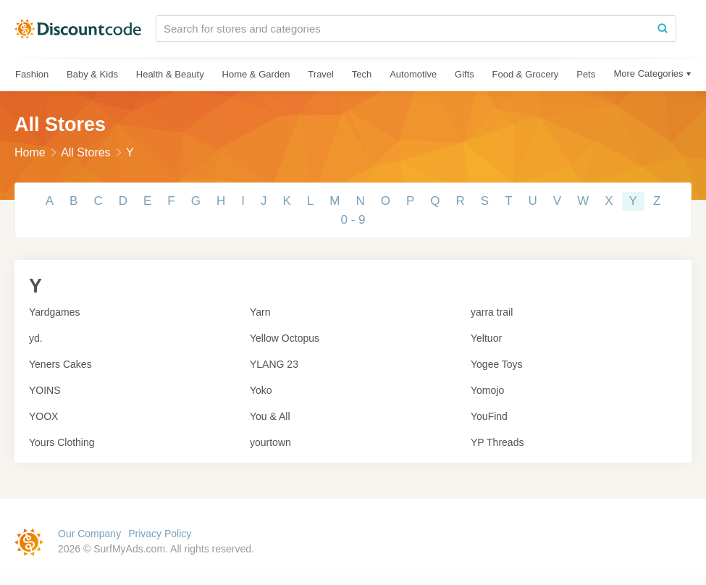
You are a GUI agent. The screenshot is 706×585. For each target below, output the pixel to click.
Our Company (89, 533)
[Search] (663, 28)
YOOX (43, 416)
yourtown (270, 442)
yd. (36, 338)
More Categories (648, 73)
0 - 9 (352, 220)
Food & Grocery (525, 74)
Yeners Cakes (60, 364)
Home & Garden (256, 74)
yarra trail (492, 312)
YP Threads (497, 442)
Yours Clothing (62, 442)
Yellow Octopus (284, 338)
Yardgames (54, 312)
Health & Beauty (170, 74)
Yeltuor (486, 338)
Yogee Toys (497, 364)
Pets (585, 74)
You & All (270, 416)
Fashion (32, 74)
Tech (361, 74)
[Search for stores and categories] (403, 28)
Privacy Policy (159, 533)
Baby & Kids (92, 74)
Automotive (413, 74)
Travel (321, 74)
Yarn (260, 312)
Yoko (261, 390)
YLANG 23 (274, 364)
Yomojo (487, 390)
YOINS (45, 390)
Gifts (464, 74)
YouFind (489, 416)
